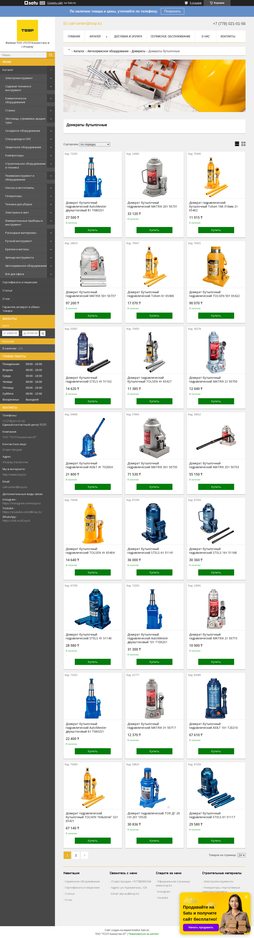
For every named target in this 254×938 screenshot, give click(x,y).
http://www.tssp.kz (14, 474)
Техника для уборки (18, 204)
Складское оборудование (22, 131)
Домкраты (138, 51)
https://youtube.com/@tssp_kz (22, 512)
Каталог (8, 70)
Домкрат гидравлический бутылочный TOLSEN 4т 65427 (149, 379)
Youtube (162, 898)
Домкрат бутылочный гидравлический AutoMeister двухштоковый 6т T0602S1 (86, 727)
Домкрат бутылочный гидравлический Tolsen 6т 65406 (150, 294)
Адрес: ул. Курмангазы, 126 (129, 887)
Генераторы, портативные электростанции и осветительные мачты (221, 891)
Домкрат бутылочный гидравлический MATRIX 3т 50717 (151, 726)
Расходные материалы (20, 233)
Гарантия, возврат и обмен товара (21, 309)
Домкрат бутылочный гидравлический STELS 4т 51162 (89, 379)
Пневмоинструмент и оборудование (19, 177)
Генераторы (13, 196)
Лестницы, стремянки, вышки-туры (25, 120)
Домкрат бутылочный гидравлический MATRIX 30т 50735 (152, 465)
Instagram (163, 891)
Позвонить (172, 11)
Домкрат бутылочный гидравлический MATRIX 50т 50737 (91, 294)
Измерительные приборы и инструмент (24, 222)
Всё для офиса (14, 274)
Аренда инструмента (19, 257)
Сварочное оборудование (23, 147)
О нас (6, 299)
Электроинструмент (19, 78)
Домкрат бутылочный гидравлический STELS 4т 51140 (89, 636)
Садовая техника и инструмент (18, 88)
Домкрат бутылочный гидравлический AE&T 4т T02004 (89, 465)
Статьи (7, 290)
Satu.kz (145, 930)
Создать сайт (55, 2)
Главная (74, 36)
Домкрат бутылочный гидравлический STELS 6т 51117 (212, 815)
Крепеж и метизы (17, 249)
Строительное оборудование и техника (25, 165)
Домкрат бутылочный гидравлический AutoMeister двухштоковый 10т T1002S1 (147, 638)
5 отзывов (196, 2)
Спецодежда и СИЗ (18, 139)
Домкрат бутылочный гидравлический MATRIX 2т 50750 (213, 379)
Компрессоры (14, 155)
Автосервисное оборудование (26, 266)
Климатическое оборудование (15, 100)
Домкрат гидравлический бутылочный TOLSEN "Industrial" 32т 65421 (92, 817)
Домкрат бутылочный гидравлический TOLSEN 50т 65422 (214, 294)
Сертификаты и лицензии (20, 282)
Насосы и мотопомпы (19, 188)
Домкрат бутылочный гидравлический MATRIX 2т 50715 (213, 636)
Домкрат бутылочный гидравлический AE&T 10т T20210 (213, 726)
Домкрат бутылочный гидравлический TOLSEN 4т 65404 (90, 551)
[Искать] (50, 55)
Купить (93, 230)
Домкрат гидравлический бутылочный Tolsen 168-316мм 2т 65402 (213, 206)
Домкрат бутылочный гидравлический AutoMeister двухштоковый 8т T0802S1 (86, 206)
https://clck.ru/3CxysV (16, 520)
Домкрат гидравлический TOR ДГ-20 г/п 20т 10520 (153, 815)
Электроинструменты (218, 881)
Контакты (228, 36)
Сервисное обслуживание (171, 36)
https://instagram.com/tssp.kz (22, 503)
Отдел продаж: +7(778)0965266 (131, 881)
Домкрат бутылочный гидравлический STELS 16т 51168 (213, 551)
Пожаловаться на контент (143, 934)
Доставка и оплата (128, 36)
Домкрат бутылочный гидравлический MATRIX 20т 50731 (152, 204)
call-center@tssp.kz (15, 487)
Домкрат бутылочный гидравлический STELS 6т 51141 (150, 551)
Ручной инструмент (18, 241)
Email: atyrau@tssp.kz (125, 894)
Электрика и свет (17, 212)
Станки (10, 110)
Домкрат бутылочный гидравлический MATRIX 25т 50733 (214, 465)
